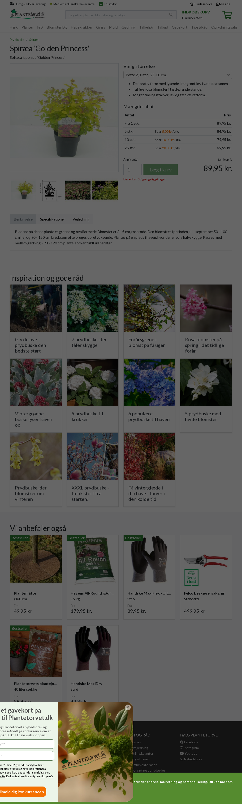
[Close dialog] (16, 707)
